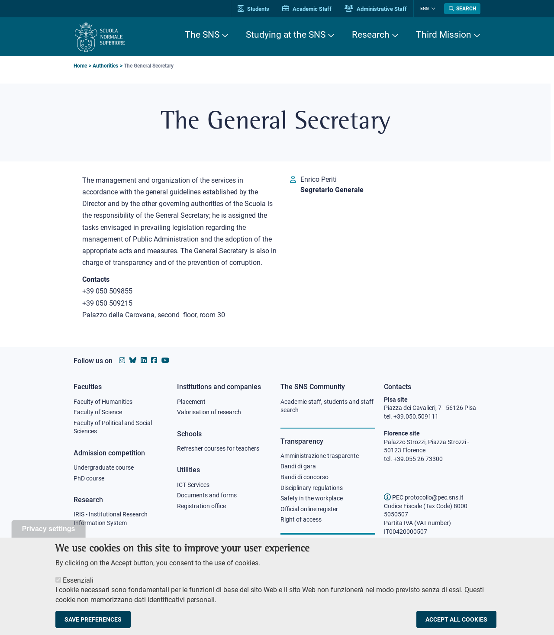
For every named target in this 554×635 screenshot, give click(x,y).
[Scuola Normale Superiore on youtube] (165, 360)
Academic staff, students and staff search (327, 406)
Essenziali (78, 588)
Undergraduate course (104, 467)
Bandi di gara (298, 466)
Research (371, 34)
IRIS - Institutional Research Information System (111, 518)
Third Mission (443, 34)
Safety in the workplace (311, 498)
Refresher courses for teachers (218, 448)
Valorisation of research (209, 412)
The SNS (202, 34)
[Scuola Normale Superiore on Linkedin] (144, 360)
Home (80, 66)
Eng (424, 8)
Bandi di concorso (304, 477)
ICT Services (193, 484)
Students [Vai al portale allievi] (253, 9)
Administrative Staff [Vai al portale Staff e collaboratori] (376, 9)
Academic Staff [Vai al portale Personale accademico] (307, 9)
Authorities (105, 66)
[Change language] (432, 9)
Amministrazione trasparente (319, 455)
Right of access (301, 519)
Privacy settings (48, 537)
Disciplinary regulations (311, 487)
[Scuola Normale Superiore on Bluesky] (132, 360)
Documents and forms (207, 495)
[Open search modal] (462, 8)
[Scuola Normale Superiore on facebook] (154, 360)
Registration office (201, 506)
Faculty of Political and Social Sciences (113, 427)
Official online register (309, 509)
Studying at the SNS (285, 34)
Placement (191, 401)
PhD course (89, 478)
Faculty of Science (98, 412)
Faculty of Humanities (103, 401)
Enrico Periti (318, 179)
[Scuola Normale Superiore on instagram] (122, 360)
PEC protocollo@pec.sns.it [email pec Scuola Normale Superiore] (424, 497)
